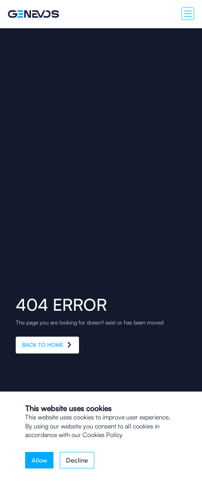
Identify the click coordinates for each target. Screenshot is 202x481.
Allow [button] (39, 460)
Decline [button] (77, 460)
